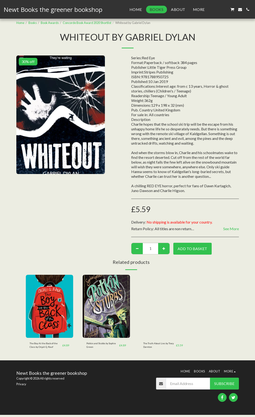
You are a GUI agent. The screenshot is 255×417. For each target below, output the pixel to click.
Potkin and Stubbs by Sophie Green (99, 346)
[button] (216, 9)
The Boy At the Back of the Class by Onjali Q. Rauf (44, 346)
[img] (49, 306)
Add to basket (192, 248)
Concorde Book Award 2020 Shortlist (87, 23)
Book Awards (50, 23)
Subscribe (224, 385)
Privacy (21, 386)
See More (231, 228)
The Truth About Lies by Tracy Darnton (158, 346)
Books (32, 23)
